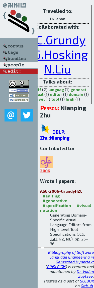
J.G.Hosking (57, 54)
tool (55, 99)
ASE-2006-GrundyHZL (61, 191)
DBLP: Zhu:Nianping (55, 135)
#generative (55, 200)
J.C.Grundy (57, 39)
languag (56, 89)
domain (76, 94)
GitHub (87, 285)
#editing (51, 195)
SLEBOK (87, 280)
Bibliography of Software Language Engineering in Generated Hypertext (71, 257)
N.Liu (57, 68)
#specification (57, 205)
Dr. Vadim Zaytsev (85, 273)
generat (78, 89)
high (70, 99)
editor (56, 94)
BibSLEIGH (56, 266)
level (40, 99)
